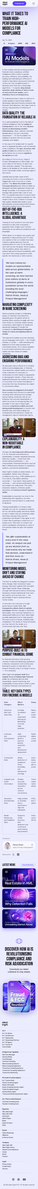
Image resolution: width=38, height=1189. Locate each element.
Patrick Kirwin (17, 159)
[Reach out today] (19, 3)
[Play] (19, 427)
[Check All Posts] (28, 865)
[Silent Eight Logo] (5, 3)
